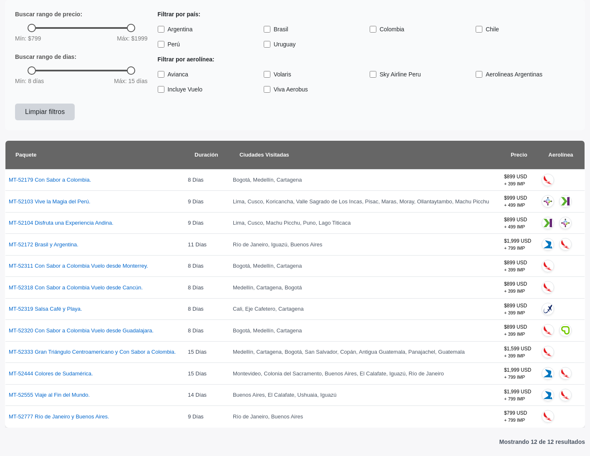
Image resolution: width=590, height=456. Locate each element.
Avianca (173, 74)
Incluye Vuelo (180, 89)
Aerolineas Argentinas (509, 74)
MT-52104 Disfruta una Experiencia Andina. (61, 223)
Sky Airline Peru (395, 74)
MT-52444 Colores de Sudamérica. (51, 373)
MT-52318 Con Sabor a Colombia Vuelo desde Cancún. (76, 287)
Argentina (175, 29)
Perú (169, 44)
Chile (487, 29)
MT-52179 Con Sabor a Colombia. (50, 180)
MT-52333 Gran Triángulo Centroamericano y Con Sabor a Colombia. (92, 352)
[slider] (32, 28)
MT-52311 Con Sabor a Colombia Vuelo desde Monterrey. (78, 266)
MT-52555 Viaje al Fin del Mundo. (49, 395)
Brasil (276, 29)
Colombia (387, 29)
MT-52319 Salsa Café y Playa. (45, 309)
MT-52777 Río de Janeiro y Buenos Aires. (59, 416)
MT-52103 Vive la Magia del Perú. (50, 201)
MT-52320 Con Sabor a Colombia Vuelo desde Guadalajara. (81, 330)
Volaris (277, 74)
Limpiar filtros (45, 111)
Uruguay (280, 44)
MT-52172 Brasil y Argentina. (43, 244)
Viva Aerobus (286, 89)
